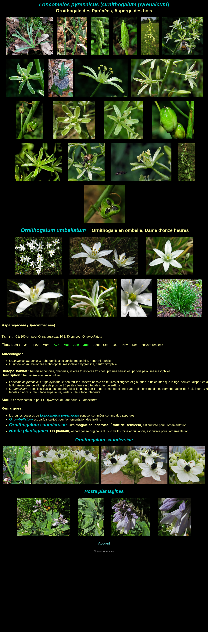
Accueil (104, 543)
